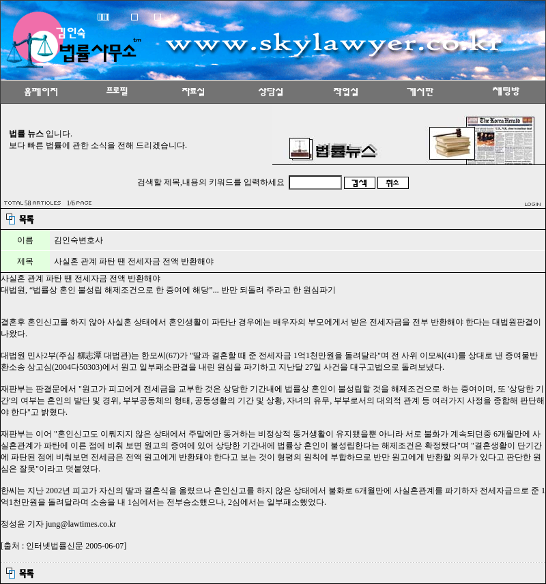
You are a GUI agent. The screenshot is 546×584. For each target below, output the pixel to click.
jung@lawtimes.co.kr (81, 524)
